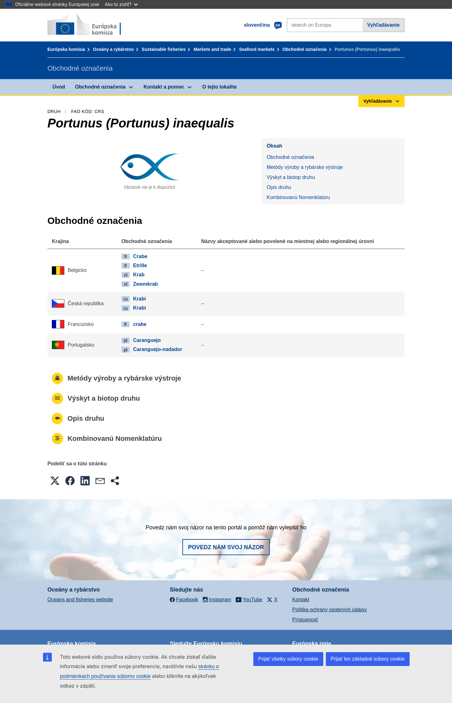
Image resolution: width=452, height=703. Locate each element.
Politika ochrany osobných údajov (329, 609)
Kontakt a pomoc (163, 86)
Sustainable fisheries (164, 49)
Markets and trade (212, 49)
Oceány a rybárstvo (113, 49)
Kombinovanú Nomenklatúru (298, 197)
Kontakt (300, 599)
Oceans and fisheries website (80, 599)
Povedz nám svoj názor (226, 547)
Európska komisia (66, 49)
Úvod (58, 86)
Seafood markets (257, 49)
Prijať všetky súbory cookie (288, 659)
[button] (55, 480)
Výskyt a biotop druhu (290, 177)
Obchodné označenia (304, 49)
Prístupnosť (305, 619)
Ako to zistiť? (121, 4)
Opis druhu (278, 187)
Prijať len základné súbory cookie (368, 659)
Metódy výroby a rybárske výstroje (304, 167)
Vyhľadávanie (383, 25)
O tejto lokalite (219, 86)
